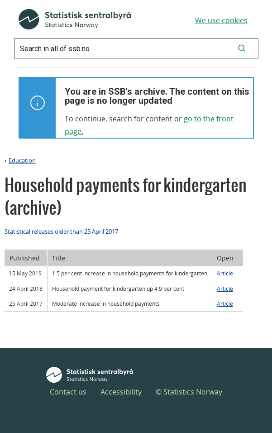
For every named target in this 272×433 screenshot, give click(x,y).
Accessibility (121, 392)
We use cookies (221, 20)
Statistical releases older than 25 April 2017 (61, 231)
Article (225, 273)
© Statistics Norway (189, 392)
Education (22, 160)
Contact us (68, 392)
